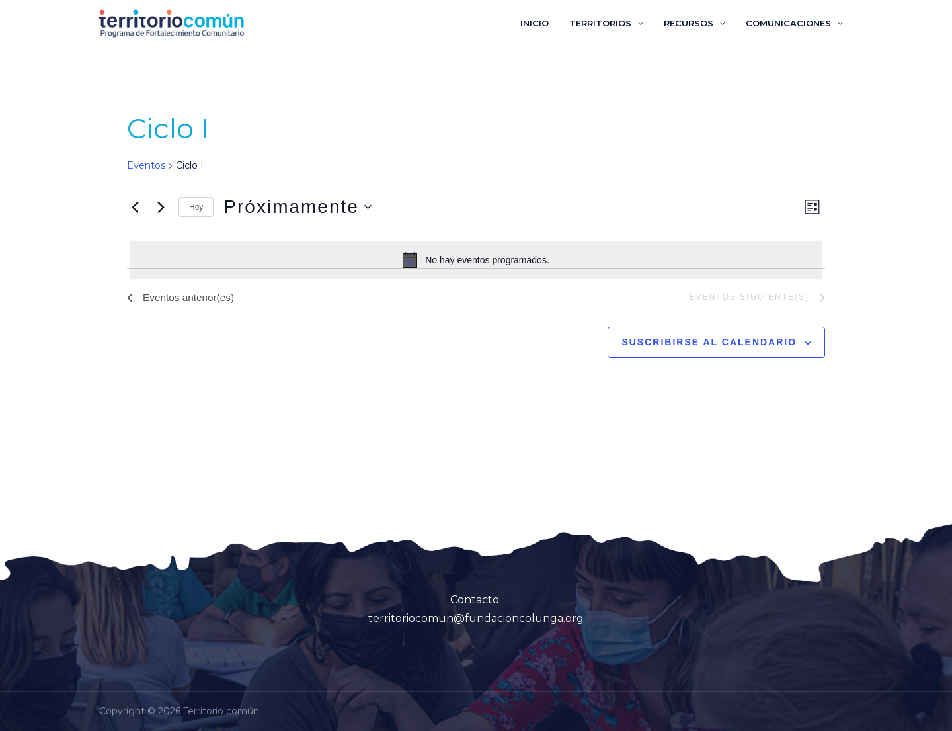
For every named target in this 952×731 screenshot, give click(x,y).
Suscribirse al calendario (709, 343)
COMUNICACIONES (790, 23)
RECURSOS (694, 23)
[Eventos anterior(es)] (135, 207)
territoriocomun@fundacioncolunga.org (476, 618)
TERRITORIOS (610, 23)
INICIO (548, 23)
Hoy (196, 207)
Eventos (146, 165)
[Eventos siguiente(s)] (161, 207)
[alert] (476, 260)
